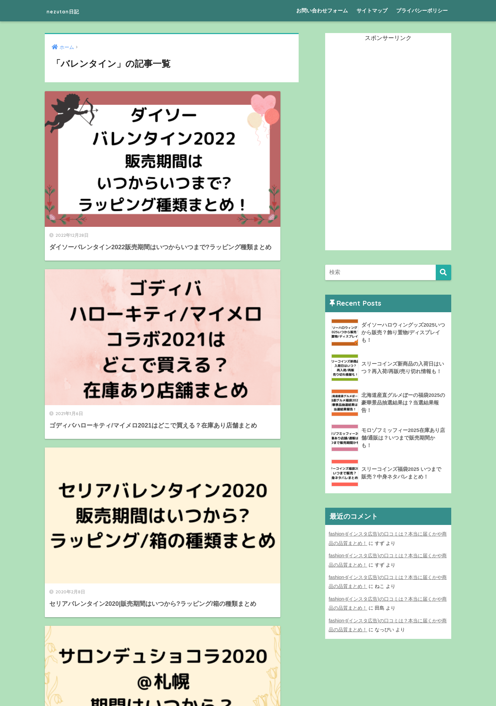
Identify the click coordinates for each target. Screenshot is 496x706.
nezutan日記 (71, 10)
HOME (248, 677)
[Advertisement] (376, 147)
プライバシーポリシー (422, 10)
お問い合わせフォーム (322, 10)
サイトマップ (372, 10)
